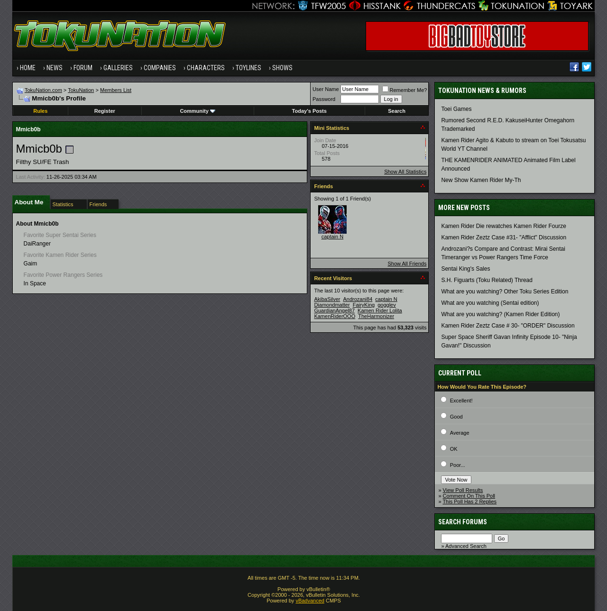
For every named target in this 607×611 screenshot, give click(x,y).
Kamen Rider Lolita (380, 310)
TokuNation (81, 90)
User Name (326, 89)
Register (104, 111)
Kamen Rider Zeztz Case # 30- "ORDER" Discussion (507, 325)
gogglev (386, 305)
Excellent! (461, 400)
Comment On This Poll (469, 496)
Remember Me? (404, 90)
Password (324, 99)
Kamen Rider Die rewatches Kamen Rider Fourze (503, 226)
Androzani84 (358, 299)
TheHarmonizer (376, 316)
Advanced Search (466, 546)
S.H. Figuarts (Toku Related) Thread (487, 280)
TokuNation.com (43, 90)
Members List (115, 90)
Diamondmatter (331, 305)
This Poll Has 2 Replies (469, 501)
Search (396, 111)
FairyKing (364, 305)
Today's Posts (309, 111)
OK (454, 449)
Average (459, 433)
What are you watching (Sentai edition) (490, 303)
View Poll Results (463, 490)
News (54, 68)
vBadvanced (309, 600)
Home (28, 68)
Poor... (457, 465)
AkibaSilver (327, 299)
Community (197, 111)
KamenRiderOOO (334, 316)
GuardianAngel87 (334, 310)
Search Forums (462, 522)
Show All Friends (406, 263)
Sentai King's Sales (465, 268)
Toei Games (456, 109)
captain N (332, 236)
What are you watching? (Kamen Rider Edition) (500, 314)
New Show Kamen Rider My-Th (481, 180)
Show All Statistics (405, 171)
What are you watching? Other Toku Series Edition (504, 291)
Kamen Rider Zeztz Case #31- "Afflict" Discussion (503, 237)
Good (456, 416)
